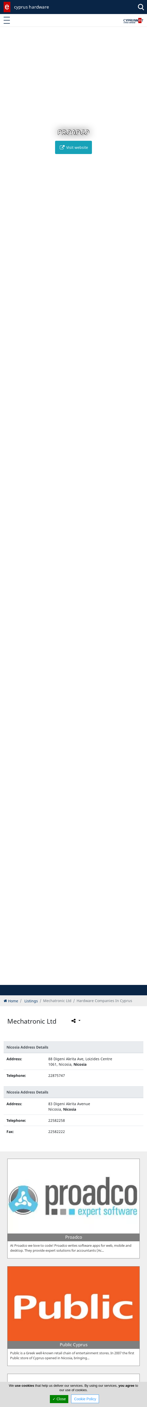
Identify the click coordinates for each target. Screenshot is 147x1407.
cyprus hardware (31, 7)
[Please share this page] (75, 1020)
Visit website (73, 147)
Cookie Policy (85, 1399)
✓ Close (59, 1399)
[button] (62, 980)
